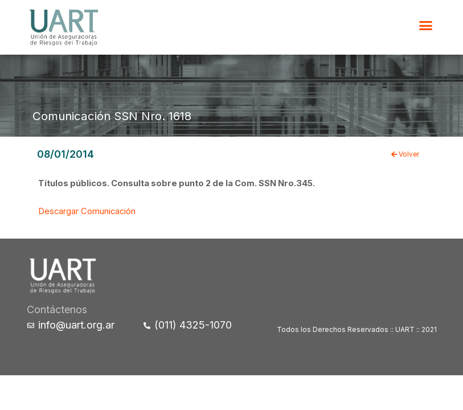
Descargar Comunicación (87, 211)
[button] (426, 25)
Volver (405, 154)
